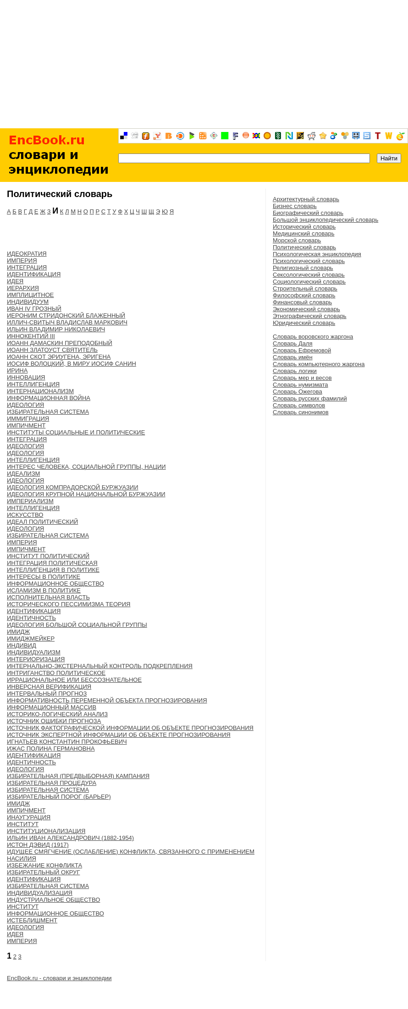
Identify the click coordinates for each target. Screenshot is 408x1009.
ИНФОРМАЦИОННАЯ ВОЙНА (48, 398)
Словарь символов (299, 405)
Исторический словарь (304, 226)
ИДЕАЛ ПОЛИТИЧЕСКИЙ (42, 521)
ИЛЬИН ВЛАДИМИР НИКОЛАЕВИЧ (56, 329)
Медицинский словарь (303, 233)
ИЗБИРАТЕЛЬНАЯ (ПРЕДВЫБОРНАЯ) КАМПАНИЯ (78, 776)
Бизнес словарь (295, 206)
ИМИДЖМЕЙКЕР (31, 638)
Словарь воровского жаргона (313, 336)
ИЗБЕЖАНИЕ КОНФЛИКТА (44, 865)
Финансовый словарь (302, 302)
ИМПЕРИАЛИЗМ (30, 501)
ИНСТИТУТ (23, 824)
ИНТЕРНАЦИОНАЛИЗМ (40, 391)
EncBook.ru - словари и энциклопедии (59, 978)
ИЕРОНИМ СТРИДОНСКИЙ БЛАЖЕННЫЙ (66, 315)
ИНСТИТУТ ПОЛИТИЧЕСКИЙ (48, 556)
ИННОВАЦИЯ (26, 377)
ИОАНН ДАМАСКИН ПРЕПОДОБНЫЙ (59, 343)
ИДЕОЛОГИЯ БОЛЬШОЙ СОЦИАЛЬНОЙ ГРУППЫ (77, 624)
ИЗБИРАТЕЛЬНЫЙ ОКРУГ (43, 872)
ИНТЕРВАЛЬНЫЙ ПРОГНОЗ (47, 693)
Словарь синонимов (301, 412)
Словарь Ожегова (297, 391)
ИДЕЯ (15, 281)
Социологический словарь (309, 281)
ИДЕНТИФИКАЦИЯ (34, 274)
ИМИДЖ (18, 631)
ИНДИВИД (21, 645)
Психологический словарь (309, 261)
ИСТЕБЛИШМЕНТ (32, 920)
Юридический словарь (304, 322)
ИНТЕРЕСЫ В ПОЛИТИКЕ (43, 576)
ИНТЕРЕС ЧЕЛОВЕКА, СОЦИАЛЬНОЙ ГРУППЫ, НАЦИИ (86, 466)
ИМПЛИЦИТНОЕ (30, 294)
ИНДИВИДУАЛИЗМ (34, 652)
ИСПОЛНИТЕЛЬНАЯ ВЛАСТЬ (48, 597)
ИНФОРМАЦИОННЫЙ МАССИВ (51, 707)
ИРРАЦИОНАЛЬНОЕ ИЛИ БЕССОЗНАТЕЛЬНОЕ (74, 679)
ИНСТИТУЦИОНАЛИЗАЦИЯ (46, 831)
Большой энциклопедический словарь (325, 219)
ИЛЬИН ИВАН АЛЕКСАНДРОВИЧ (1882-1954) (70, 837)
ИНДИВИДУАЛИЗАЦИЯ (39, 892)
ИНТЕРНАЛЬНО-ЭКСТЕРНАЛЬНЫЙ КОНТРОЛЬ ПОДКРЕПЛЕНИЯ (100, 666)
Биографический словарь (308, 212)
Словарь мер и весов (302, 377)
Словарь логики (295, 370)
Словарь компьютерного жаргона (318, 364)
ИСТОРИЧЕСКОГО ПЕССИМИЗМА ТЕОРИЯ (68, 604)
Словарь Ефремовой (302, 350)
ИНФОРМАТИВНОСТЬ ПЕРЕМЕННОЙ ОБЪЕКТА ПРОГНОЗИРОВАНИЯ (107, 700)
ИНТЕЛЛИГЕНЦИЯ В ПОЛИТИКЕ (53, 569)
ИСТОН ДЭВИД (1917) (38, 844)
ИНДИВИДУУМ (28, 301)
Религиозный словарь (303, 267)
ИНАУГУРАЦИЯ (28, 817)
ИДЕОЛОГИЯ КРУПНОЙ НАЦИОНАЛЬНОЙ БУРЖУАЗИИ (86, 494)
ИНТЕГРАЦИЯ (27, 267)
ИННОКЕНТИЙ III (31, 336)
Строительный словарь (305, 288)
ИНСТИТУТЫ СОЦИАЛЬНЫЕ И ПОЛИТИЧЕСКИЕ (76, 432)
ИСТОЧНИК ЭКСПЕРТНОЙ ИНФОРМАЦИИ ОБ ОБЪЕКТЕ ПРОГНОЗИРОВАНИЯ (119, 734)
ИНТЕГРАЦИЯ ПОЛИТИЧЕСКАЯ (52, 562)
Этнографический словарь (310, 316)
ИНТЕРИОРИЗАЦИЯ (36, 659)
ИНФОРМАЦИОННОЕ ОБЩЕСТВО (55, 583)
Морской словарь (297, 240)
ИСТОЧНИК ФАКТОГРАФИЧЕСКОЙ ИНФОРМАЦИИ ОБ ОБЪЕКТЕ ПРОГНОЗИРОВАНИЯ (130, 727)
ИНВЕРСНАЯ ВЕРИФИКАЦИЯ (49, 686)
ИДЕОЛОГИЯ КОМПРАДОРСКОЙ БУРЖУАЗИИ (72, 487)
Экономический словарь (306, 309)
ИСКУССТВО (25, 514)
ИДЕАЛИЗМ (23, 473)
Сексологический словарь (309, 274)
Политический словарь (304, 247)
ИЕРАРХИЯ (23, 288)
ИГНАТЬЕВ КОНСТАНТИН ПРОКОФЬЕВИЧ (67, 741)
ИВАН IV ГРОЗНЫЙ (34, 308)
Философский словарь (304, 295)
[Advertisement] (204, 64)
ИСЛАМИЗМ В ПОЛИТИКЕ (44, 590)
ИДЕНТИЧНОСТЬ (31, 617)
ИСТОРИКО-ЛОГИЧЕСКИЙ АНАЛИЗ (57, 714)
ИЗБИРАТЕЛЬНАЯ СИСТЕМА (48, 411)
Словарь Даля (293, 343)
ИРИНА (17, 370)
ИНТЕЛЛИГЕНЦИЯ (33, 384)
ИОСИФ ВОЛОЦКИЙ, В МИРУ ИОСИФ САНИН (71, 363)
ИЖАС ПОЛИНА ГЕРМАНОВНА (51, 748)
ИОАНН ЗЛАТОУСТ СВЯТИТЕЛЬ (52, 349)
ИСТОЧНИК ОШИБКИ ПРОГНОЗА (54, 721)
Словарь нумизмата (300, 384)
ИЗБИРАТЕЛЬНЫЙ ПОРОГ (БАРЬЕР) (59, 796)
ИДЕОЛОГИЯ (25, 404)
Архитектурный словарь (306, 199)
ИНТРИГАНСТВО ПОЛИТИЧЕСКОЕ (56, 672)
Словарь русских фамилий (310, 398)
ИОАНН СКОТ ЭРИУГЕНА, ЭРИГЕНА (58, 356)
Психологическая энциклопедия (317, 254)
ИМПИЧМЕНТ (26, 425)
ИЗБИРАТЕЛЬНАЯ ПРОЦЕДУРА (51, 782)
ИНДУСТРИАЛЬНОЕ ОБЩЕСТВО (53, 899)
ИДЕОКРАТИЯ (27, 253)
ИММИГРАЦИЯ (28, 418)
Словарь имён (293, 357)
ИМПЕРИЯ (22, 260)
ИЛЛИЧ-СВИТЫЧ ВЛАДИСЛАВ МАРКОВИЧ (67, 322)
